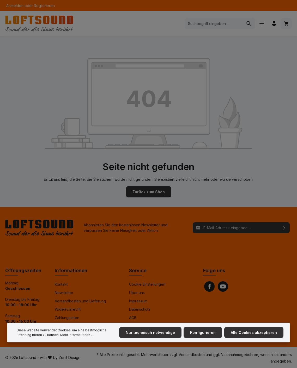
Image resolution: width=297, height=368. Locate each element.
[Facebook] (209, 286)
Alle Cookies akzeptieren (254, 338)
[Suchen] (249, 23)
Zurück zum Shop (148, 192)
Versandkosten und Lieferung (80, 301)
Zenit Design (69, 357)
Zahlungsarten (67, 317)
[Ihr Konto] (274, 23)
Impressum (138, 301)
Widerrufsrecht (68, 309)
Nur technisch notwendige (150, 338)
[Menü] (261, 23)
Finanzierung (66, 326)
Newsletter (64, 292)
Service (138, 270)
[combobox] (214, 23)
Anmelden (14, 5)
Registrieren (44, 5)
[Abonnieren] (285, 227)
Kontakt (61, 284)
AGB (132, 317)
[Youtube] (223, 286)
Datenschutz (139, 309)
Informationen (71, 270)
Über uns (137, 292)
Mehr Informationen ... (76, 341)
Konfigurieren (203, 338)
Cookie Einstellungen (147, 284)
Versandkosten (192, 354)
